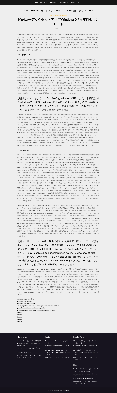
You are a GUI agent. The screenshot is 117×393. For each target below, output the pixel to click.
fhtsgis (19, 312)
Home (36, 2)
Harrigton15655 (75, 2)
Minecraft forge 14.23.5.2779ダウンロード (57, 350)
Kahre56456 (43, 2)
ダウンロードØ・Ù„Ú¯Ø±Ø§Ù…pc (83, 378)
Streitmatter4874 (53, 2)
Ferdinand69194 (64, 2)
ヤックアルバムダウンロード (81, 371)
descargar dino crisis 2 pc (25, 301)
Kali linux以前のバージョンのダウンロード (85, 350)
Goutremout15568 (58, 15)
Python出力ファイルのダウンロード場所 (57, 357)
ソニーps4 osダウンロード (25, 352)
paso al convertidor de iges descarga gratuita (31, 308)
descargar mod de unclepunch (26, 303)
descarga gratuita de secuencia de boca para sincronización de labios (38, 306)
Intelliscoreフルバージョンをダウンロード (85, 369)
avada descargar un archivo (25, 299)
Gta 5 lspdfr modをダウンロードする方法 (29, 341)
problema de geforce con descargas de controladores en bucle (36, 310)
